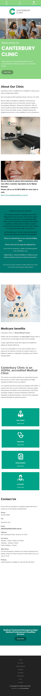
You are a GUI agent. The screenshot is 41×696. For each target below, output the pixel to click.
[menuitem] (20, 660)
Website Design (15, 688)
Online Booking (20, 666)
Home (20, 660)
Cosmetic (20, 672)
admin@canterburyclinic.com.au (11, 528)
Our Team (20, 663)
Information (20, 676)
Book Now (7, 72)
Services (20, 669)
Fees (20, 679)
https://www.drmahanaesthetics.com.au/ (14, 195)
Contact (20, 682)
